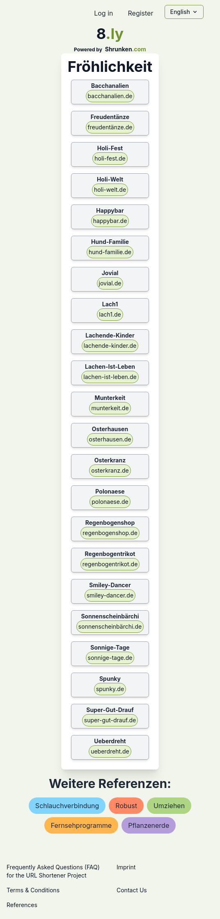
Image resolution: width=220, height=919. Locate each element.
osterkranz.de (109, 470)
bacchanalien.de (110, 95)
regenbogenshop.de (110, 532)
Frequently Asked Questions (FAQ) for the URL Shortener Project (53, 871)
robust (126, 806)
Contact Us (132, 890)
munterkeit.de (109, 407)
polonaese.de (110, 501)
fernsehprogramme (81, 825)
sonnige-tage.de (110, 657)
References (22, 904)
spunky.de (110, 688)
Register (140, 13)
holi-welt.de (110, 189)
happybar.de (110, 220)
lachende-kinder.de (110, 345)
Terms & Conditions (33, 890)
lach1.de (110, 314)
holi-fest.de (110, 158)
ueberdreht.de (110, 751)
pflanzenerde (148, 825)
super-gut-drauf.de (110, 720)
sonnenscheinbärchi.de (110, 626)
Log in (103, 13)
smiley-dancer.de (110, 595)
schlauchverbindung (67, 806)
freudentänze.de (110, 127)
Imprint (126, 867)
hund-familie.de (110, 251)
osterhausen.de (110, 439)
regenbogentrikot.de (110, 564)
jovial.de (110, 283)
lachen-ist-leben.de (109, 376)
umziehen (169, 806)
